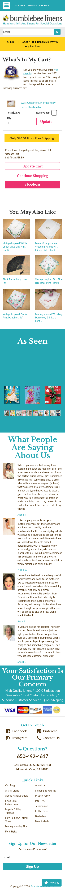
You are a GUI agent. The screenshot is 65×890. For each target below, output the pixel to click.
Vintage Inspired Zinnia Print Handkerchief (15, 316)
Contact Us (48, 738)
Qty (12, 121)
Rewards (51, 883)
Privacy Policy (42, 795)
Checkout (44, 6)
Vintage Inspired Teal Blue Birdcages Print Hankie (48, 281)
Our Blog (10, 785)
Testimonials (41, 806)
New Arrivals (42, 821)
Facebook (16, 731)
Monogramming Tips (16, 826)
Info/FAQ (40, 800)
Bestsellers (40, 816)
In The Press (41, 811)
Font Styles (11, 831)
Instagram (16, 738)
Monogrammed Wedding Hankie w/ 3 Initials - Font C (48, 317)
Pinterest (47, 731)
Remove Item (46, 113)
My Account (20, 6)
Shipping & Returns (45, 790)
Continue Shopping (32, 175)
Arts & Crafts (12, 790)
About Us (40, 785)
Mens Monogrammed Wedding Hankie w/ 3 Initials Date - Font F (47, 247)
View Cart (33, 6)
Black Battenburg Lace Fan (15, 281)
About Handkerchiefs (16, 795)
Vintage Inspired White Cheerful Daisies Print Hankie (15, 247)
